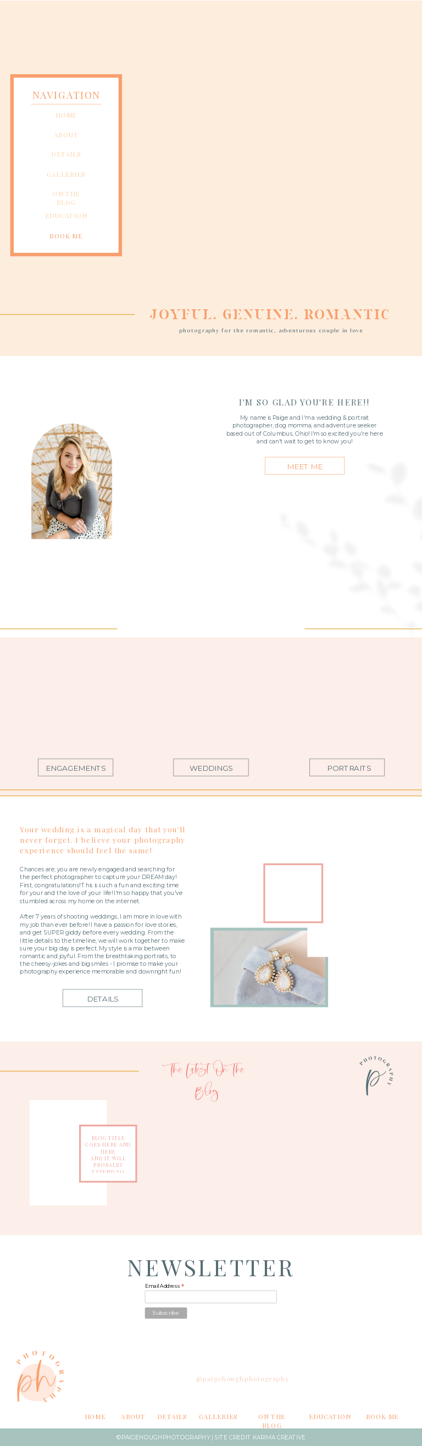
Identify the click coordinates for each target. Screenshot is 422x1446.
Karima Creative (279, 1437)
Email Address (165, 1286)
